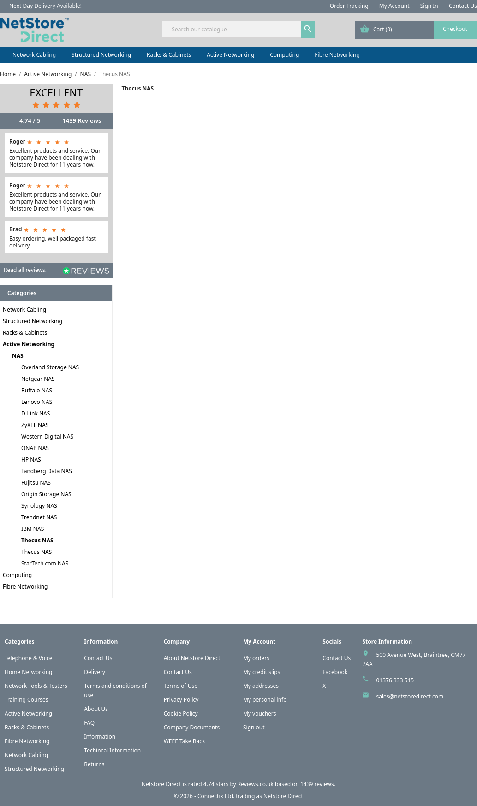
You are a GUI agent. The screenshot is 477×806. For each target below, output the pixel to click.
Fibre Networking (337, 55)
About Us (96, 709)
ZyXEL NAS (34, 425)
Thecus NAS (37, 540)
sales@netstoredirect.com (409, 696)
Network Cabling (34, 55)
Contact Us (463, 5)
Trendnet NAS (39, 517)
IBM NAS (32, 529)
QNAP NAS (35, 448)
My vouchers (259, 713)
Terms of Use (180, 686)
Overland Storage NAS (50, 367)
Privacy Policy (181, 700)
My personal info (265, 700)
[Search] (238, 29)
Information (99, 736)
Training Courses (26, 700)
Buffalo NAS (36, 390)
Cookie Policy (181, 713)
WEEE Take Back (184, 741)
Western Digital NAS (47, 436)
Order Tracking (349, 5)
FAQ (89, 723)
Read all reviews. (25, 269)
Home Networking (28, 672)
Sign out (254, 727)
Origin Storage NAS (46, 494)
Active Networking (230, 55)
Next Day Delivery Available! (45, 5)
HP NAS (31, 459)
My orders (256, 658)
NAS (18, 356)
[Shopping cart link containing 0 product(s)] (416, 30)
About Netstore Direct (192, 658)
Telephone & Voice (29, 658)
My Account (394, 5)
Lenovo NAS (36, 402)
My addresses (261, 686)
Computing (284, 55)
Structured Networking (101, 55)
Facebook (334, 672)
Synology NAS (39, 506)
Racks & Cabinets (169, 55)
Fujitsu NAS (36, 483)
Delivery (94, 672)
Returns (94, 764)
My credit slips (261, 672)
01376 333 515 (395, 680)
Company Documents (192, 727)
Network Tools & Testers (36, 686)
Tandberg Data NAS (46, 471)
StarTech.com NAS (44, 563)
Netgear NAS (38, 379)
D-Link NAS (35, 413)
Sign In (429, 5)
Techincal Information (112, 750)
